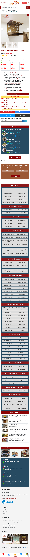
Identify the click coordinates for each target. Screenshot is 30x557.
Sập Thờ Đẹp (8, 212)
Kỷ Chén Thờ (8, 324)
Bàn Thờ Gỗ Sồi (8, 226)
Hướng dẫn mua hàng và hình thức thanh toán (12, 520)
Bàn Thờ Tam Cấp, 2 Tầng (8, 202)
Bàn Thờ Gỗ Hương (22, 220)
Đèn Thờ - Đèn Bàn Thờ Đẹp (15, 334)
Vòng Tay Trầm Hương (8, 380)
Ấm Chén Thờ (8, 312)
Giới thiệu (5, 509)
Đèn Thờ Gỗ (21, 340)
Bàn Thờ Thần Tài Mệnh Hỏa (22, 250)
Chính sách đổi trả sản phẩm (9, 525)
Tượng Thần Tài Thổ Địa (16, 259)
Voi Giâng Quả (22, 294)
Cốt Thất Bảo (8, 300)
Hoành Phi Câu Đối (22, 212)
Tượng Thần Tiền (21, 262)
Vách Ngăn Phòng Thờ (22, 209)
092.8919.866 (11, 152)
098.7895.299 (8, 476)
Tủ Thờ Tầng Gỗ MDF (21, 202)
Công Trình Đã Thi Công (8, 404)
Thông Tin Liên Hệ (22, 408)
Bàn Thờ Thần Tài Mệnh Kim (8, 245)
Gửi (24, 120)
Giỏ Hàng (8, 408)
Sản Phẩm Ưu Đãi (8, 398)
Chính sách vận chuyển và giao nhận (10, 522)
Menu (3, 3)
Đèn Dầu (8, 346)
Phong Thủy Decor (22, 300)
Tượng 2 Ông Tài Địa (21, 265)
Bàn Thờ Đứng (8, 189)
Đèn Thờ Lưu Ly (8, 337)
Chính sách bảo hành (7, 523)
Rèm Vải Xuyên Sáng (8, 366)
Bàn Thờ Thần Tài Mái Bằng (8, 237)
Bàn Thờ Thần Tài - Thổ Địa (15, 230)
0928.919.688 (11, 136)
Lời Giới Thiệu (22, 398)
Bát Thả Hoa (21, 288)
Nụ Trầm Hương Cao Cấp (21, 377)
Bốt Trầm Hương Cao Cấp (8, 383)
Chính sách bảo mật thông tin (9, 527)
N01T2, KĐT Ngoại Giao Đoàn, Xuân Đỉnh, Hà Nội (15, 481)
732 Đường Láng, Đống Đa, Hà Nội (12, 461)
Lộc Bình (8, 327)
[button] (2, 29)
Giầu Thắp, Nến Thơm (8, 297)
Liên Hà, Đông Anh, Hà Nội (10, 475)
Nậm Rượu (21, 321)
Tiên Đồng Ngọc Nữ (8, 294)
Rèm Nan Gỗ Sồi (21, 369)
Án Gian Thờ (21, 199)
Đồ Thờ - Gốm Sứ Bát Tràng (15, 304)
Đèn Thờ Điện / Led (8, 340)
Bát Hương (8, 315)
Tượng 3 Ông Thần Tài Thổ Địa (8, 266)
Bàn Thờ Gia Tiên (21, 193)
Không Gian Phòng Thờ (15, 206)
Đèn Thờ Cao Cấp (21, 343)
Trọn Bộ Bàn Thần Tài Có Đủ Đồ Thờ (8, 241)
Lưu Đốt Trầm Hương (21, 383)
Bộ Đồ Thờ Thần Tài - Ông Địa (21, 308)
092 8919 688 (8, 463)
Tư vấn (4, 513)
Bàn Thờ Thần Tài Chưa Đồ (21, 240)
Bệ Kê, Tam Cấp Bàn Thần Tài (21, 254)
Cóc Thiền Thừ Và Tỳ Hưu (8, 279)
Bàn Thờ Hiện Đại (21, 196)
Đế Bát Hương (22, 324)
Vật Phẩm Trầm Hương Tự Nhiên (15, 373)
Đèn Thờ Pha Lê (8, 343)
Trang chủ (3, 10)
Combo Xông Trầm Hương (21, 380)
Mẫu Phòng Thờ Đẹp (8, 209)
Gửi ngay (15, 176)
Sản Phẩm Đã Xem (8, 401)
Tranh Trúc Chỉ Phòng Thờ (8, 390)
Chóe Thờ (22, 318)
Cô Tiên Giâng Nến (8, 291)
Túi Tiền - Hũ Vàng (22, 282)
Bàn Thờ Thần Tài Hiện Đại (21, 234)
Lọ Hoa (8, 318)
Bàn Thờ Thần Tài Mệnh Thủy (8, 250)
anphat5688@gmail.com (11, 498)
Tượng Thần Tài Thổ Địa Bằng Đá (8, 271)
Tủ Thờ (8, 199)
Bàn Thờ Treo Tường (11, 10)
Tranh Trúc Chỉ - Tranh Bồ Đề (15, 387)
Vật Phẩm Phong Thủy (15, 275)
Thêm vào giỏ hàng (22, 93)
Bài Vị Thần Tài (21, 279)
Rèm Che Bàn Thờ (16, 363)
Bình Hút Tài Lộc (8, 288)
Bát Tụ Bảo (8, 282)
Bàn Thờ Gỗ (15, 217)
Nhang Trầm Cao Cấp (8, 377)
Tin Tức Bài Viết (21, 401)
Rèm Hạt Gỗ (21, 366)
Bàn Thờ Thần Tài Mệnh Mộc (22, 245)
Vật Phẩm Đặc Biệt (22, 297)
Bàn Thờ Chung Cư (8, 193)
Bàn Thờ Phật (8, 196)
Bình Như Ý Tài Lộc (8, 285)
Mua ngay (11, 93)
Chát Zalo (18, 136)
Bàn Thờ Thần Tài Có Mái (21, 237)
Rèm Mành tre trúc (8, 369)
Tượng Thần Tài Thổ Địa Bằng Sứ (22, 271)
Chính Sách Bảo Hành (21, 404)
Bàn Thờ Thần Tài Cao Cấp (8, 234)
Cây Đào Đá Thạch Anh (22, 291)
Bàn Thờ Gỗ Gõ (8, 223)
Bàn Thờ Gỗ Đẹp (21, 226)
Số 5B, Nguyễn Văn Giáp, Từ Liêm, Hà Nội (13, 468)
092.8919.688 (11, 147)
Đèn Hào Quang (21, 346)
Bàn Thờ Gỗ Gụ (8, 220)
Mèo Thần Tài (22, 285)
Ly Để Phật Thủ (8, 330)
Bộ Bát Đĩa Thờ (21, 327)
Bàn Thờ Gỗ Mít (21, 223)
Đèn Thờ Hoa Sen (21, 337)
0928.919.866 (11, 141)
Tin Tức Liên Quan (16, 395)
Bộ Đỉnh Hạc (21, 312)
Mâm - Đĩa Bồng (21, 315)
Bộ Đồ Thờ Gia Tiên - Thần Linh (8, 308)
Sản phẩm (5, 511)
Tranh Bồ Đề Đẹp (21, 390)
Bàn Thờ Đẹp (15, 185)
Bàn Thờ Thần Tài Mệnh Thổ (8, 254)
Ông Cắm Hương (8, 321)
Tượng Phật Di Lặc (8, 262)
